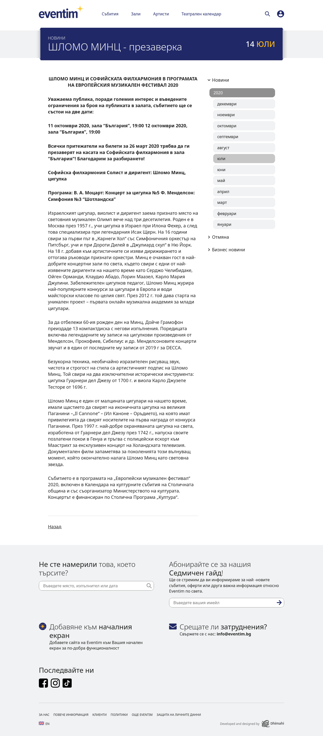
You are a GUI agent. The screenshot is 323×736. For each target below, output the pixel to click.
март (222, 202)
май (221, 180)
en (44, 724)
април (223, 191)
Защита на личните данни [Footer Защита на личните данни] (179, 715)
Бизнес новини (225, 250)
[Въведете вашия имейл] (226, 602)
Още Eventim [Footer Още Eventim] (142, 715)
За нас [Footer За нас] (44, 715)
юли (221, 158)
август (223, 147)
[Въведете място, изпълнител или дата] (96, 586)
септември (227, 136)
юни (221, 169)
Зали (135, 14)
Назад (54, 527)
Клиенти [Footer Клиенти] (99, 715)
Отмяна (217, 237)
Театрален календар (201, 14)
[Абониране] (279, 602)
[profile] (280, 13)
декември (227, 104)
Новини (217, 80)
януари (224, 224)
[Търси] (268, 13)
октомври (226, 126)
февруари (226, 213)
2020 (218, 93)
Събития (110, 14)
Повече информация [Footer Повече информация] (71, 715)
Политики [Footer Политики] (119, 715)
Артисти (161, 14)
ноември (226, 114)
